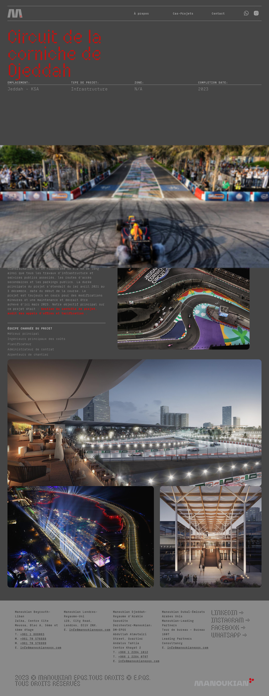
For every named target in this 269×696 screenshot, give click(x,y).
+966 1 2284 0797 (133, 656)
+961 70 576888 (33, 638)
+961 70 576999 (33, 643)
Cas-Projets (183, 13)
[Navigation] (14, 13)
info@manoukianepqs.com (40, 647)
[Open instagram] (256, 13)
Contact (214, 13)
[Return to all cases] (256, 36)
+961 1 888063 (32, 634)
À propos (141, 13)
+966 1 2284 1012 (133, 652)
